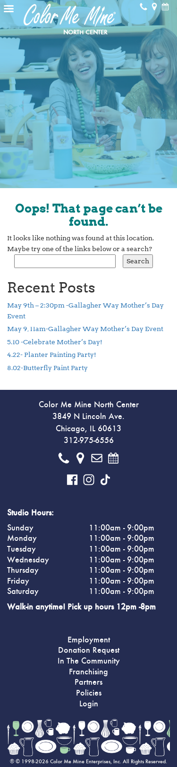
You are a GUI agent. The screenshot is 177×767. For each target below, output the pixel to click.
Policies (88, 693)
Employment (88, 640)
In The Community (89, 661)
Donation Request (88, 650)
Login (88, 704)
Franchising (88, 672)
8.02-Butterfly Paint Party (47, 368)
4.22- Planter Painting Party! (51, 354)
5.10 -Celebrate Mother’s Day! (54, 342)
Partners (88, 682)
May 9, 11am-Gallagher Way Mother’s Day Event (85, 328)
